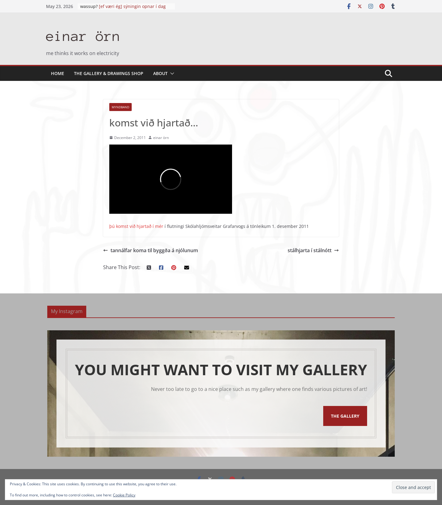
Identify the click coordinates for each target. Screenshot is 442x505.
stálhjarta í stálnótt (313, 250)
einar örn (83, 36)
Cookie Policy (124, 495)
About (160, 73)
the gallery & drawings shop (108, 73)
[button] (171, 73)
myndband (120, 107)
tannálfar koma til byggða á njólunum (150, 250)
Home (57, 73)
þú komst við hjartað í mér (136, 226)
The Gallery (345, 416)
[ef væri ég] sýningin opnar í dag (132, 6)
